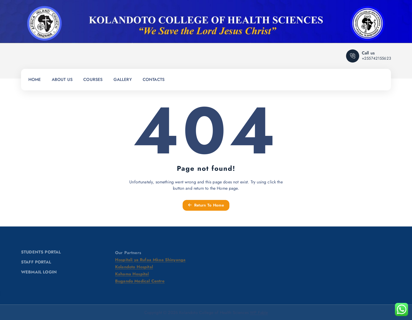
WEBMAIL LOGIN (39, 273)
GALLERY (123, 79)
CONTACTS (153, 79)
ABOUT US (62, 79)
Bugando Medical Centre (140, 283)
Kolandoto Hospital (134, 268)
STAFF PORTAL (36, 263)
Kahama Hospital (132, 275)
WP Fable (259, 312)
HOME (34, 79)
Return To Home (206, 205)
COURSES (92, 79)
